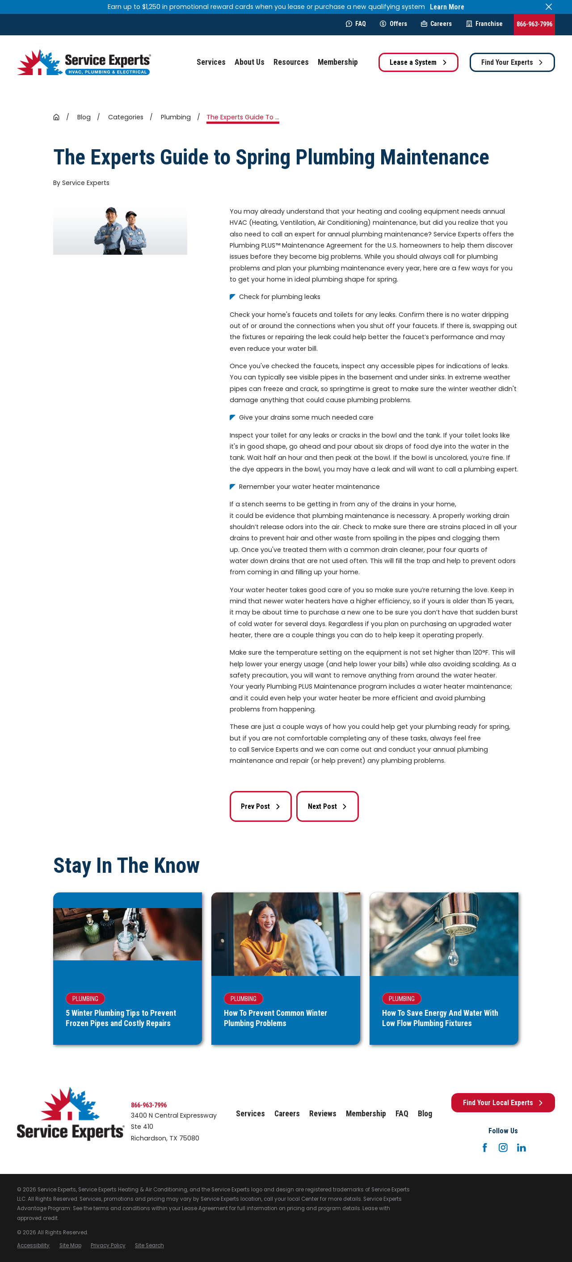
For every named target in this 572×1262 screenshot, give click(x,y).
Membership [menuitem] (338, 62)
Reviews (322, 1113)
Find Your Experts (512, 62)
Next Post (328, 806)
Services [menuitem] (211, 62)
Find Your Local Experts (503, 1102)
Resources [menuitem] (291, 62)
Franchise (484, 23)
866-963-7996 (534, 24)
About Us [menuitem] (250, 62)
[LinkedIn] (521, 1147)
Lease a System (418, 62)
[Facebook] (484, 1147)
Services (250, 1113)
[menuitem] (33, 1245)
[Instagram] (503, 1147)
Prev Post (261, 806)
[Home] (84, 62)
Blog (425, 1113)
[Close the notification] (549, 7)
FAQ (356, 23)
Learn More (447, 7)
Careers (436, 23)
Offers (393, 23)
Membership (366, 1113)
